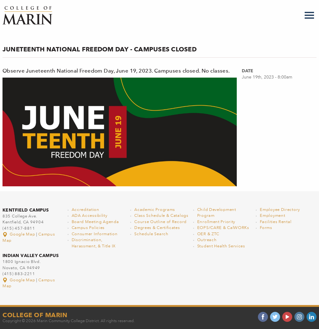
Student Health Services (221, 246)
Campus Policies (88, 228)
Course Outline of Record (160, 222)
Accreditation (85, 210)
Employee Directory (280, 210)
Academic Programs (154, 210)
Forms (266, 228)
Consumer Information (95, 234)
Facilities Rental (275, 222)
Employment (272, 216)
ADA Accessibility (89, 216)
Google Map (19, 234)
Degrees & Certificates (157, 228)
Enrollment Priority (216, 222)
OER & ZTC (208, 234)
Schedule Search (151, 234)
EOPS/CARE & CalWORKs (223, 228)
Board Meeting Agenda (95, 222)
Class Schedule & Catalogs (161, 216)
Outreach (207, 240)
